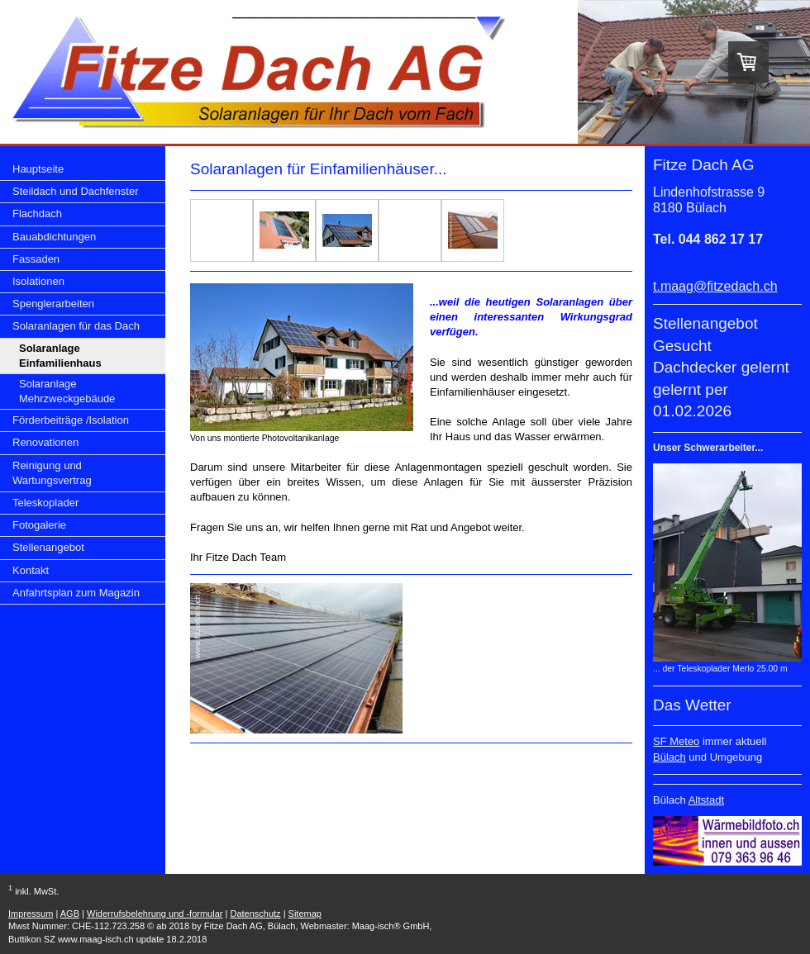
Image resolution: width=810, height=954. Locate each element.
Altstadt (706, 800)
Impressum (30, 913)
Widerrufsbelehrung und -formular (154, 913)
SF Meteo (676, 741)
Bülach (669, 757)
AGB (69, 913)
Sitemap (305, 913)
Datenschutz (255, 913)
